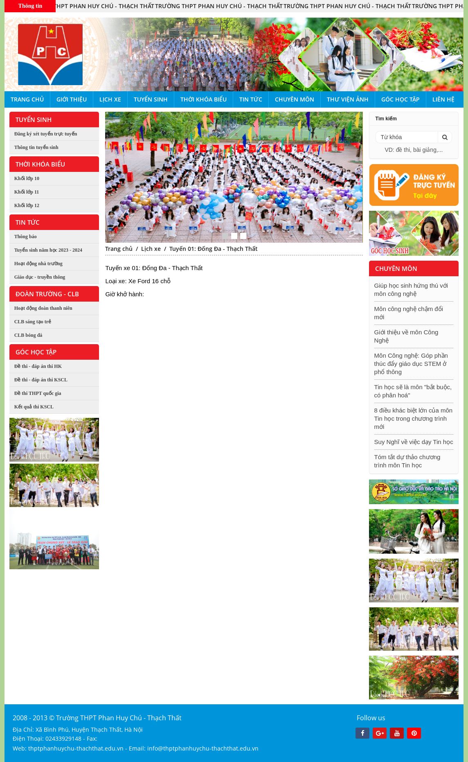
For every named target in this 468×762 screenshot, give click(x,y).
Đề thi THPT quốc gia (37, 393)
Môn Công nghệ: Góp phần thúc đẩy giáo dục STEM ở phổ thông (411, 363)
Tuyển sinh (151, 99)
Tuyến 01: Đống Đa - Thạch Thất (213, 248)
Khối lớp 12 (26, 205)
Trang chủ (27, 99)
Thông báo (25, 236)
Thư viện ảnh (348, 99)
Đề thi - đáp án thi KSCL (41, 380)
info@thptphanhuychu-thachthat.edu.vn (203, 748)
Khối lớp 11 (26, 192)
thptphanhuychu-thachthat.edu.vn (76, 748)
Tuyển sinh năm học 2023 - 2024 (48, 250)
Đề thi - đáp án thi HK (38, 366)
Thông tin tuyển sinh (36, 147)
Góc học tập (400, 99)
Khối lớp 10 (26, 178)
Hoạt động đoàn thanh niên (43, 308)
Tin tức (250, 99)
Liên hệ (443, 99)
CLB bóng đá (28, 335)
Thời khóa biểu (203, 99)
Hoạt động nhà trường (38, 263)
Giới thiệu (71, 99)
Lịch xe (110, 99)
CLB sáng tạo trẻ (32, 322)
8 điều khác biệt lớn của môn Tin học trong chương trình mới (413, 418)
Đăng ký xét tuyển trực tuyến (45, 134)
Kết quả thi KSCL (34, 407)
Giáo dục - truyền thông (39, 277)
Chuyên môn (294, 99)
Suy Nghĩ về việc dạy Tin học (413, 441)
